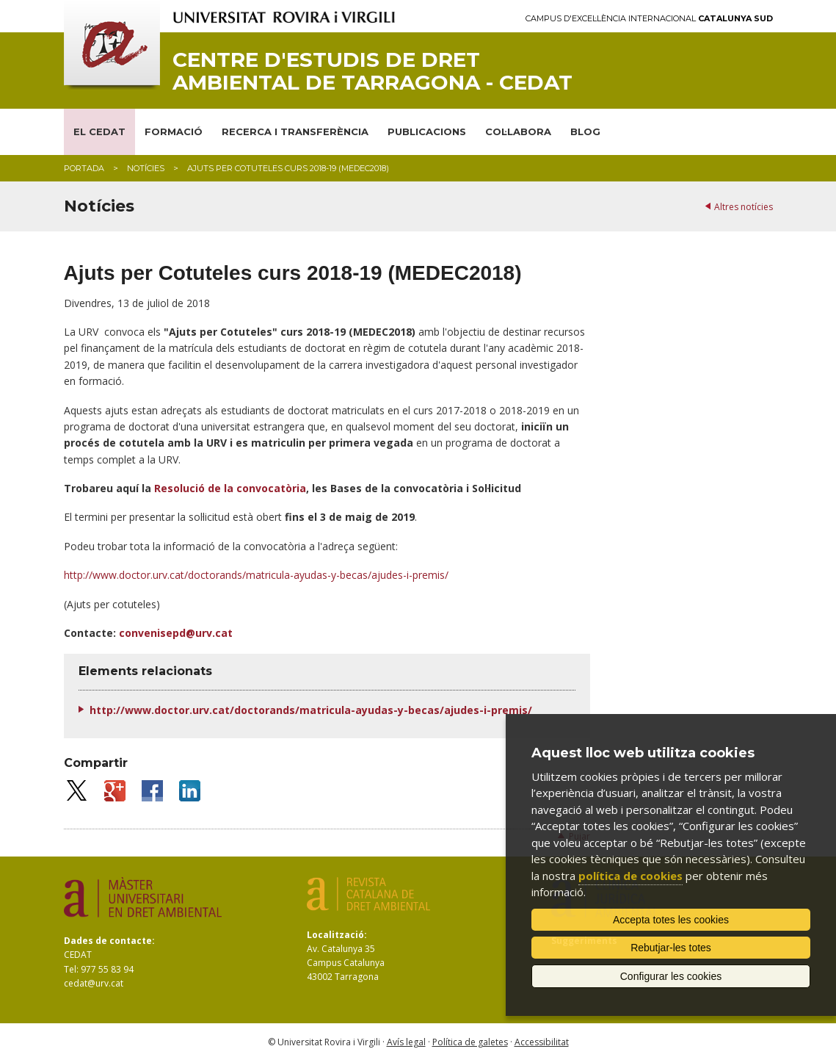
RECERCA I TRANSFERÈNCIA (295, 131)
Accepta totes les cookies (671, 920)
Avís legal (406, 1042)
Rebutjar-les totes (670, 947)
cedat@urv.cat (93, 983)
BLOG (585, 131)
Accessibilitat (542, 1042)
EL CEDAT (99, 131)
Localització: (337, 935)
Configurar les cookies (671, 976)
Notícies (145, 168)
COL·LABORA (518, 131)
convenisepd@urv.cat (176, 633)
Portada (84, 168)
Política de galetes (470, 1042)
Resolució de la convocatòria (230, 488)
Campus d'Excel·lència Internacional (649, 19)
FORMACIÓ (174, 131)
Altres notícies (743, 207)
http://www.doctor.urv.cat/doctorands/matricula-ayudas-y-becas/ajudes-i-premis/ (256, 575)
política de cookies (630, 875)
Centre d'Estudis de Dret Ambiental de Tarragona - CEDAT (372, 71)
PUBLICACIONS (427, 131)
